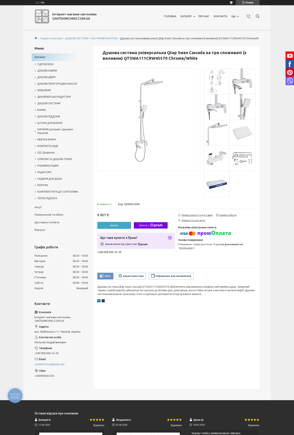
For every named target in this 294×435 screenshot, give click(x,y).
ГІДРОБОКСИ (45, 64)
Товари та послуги (51, 38)
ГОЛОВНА (170, 16)
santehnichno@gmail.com (49, 364)
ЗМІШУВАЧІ (44, 90)
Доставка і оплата (46, 222)
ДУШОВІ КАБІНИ (47, 70)
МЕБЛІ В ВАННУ (46, 139)
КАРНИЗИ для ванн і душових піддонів (55, 131)
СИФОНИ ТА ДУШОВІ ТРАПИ (54, 159)
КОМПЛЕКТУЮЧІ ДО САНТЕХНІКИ (57, 191)
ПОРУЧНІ (42, 185)
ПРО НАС (203, 16)
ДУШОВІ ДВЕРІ (46, 77)
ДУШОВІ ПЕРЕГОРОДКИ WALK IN (57, 83)
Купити (114, 225)
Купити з (150, 225)
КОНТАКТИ (220, 16)
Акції (37, 207)
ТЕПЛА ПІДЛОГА (47, 198)
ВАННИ (41, 109)
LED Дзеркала (46, 152)
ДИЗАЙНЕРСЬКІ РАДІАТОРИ (54, 96)
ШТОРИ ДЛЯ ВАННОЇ (50, 122)
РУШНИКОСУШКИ (47, 165)
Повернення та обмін (48, 214)
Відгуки (39, 229)
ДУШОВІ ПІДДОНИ (48, 116)
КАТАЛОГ (186, 16)
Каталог (40, 57)
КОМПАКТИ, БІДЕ (47, 146)
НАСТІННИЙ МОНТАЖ (104, 38)
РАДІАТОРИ (44, 172)
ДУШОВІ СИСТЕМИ (76, 38)
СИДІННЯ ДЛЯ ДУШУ (49, 178)
